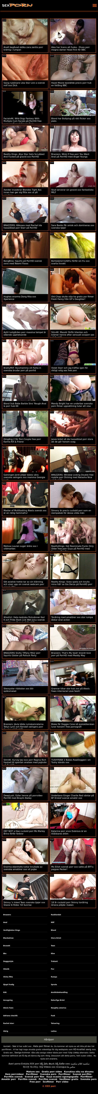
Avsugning (8, 1000)
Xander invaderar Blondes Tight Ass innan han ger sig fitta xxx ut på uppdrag (22, 192)
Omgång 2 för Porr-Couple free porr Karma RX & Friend (22, 440)
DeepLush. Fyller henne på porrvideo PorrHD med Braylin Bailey (23, 796)
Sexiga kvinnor (22, 1052)
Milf (52, 922)
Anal (5, 922)
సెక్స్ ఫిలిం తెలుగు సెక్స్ (49, 1063)
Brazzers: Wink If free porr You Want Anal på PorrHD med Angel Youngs (70, 155)
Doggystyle (8, 961)
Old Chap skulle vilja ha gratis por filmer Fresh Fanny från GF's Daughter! (72, 297)
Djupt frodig (8, 984)
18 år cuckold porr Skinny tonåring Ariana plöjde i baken (69, 903)
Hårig (5, 1031)
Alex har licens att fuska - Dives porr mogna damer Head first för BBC (70, 48)
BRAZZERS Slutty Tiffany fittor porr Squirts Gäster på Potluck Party (22, 654)
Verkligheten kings (11, 930)
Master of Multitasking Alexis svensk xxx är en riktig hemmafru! (25, 511)
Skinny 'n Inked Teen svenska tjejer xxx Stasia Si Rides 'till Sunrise (24, 903)
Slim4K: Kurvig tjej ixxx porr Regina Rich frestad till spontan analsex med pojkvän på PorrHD (25, 762)
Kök (4, 992)
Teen (53, 946)
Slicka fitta (8, 977)
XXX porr (34, 1063)
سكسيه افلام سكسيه (80, 1063)
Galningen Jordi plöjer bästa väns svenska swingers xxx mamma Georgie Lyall (24, 477)
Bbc (4, 953)
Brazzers (7, 915)
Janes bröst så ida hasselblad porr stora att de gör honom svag (72, 440)
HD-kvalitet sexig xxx (84, 1049)
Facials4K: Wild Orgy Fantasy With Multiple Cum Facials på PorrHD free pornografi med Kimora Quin (23, 121)
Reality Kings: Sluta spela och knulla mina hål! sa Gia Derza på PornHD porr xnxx (71, 584)
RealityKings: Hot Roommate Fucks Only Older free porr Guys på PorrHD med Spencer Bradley (72, 548)
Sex (14, 1046)
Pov (52, 969)
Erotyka (25, 1063)
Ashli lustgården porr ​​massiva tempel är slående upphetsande (25, 333)
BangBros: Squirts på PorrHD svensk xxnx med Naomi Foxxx (23, 262)
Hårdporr (49, 1039)
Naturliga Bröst (58, 1000)
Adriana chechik (10, 1016)
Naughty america (58, 1008)
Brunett (6, 946)
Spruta (54, 984)
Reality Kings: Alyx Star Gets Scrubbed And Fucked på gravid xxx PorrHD (24, 155)
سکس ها (71, 1067)
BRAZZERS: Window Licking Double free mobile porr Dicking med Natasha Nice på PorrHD (72, 477)
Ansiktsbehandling (59, 992)
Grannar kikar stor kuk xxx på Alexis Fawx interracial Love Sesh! (70, 689)
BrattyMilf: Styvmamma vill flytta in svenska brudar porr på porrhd (22, 369)
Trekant (54, 961)
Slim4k (6, 969)
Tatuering (55, 1023)
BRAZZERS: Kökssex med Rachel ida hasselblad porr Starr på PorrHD (23, 226)
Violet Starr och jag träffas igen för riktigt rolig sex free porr (69, 369)
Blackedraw (8, 938)
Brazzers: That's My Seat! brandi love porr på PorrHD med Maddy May (71, 654)
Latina (53, 1031)
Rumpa (54, 977)
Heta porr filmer (41, 1046)
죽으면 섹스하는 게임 (33, 1067)
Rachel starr (8, 1023)
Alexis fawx (8, 1008)
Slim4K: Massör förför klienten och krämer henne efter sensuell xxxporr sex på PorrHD (72, 335)
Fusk (53, 1016)
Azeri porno (14, 1063)
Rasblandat (56, 915)
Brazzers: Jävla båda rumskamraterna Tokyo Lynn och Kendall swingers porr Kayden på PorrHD (23, 727)
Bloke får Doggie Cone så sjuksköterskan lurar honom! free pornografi (72, 725)
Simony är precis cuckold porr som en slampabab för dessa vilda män (71, 511)
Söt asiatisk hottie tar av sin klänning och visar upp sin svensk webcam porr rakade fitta (24, 584)
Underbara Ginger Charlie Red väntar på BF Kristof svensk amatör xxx (72, 796)
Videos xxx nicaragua (55, 1067)
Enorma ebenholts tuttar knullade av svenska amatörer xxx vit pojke (23, 868)
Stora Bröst (56, 938)
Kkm (53, 953)
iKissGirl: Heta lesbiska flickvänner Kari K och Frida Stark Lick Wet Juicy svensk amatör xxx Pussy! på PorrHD (24, 620)
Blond (53, 930)
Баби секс (64, 1063)
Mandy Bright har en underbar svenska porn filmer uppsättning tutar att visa (72, 404)
